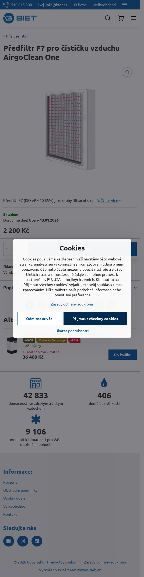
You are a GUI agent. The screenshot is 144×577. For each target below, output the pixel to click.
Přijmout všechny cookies (95, 318)
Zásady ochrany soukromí (72, 303)
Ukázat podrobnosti (72, 330)
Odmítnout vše (39, 318)
